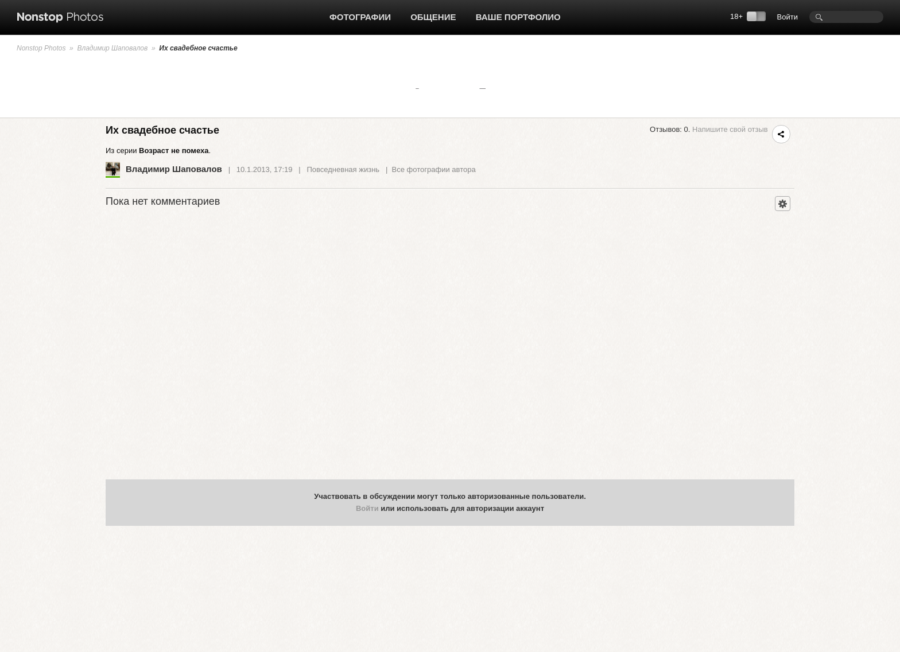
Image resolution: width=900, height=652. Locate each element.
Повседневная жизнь (343, 169)
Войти (787, 17)
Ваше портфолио (518, 17)
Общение (433, 17)
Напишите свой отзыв (730, 129)
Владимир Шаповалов (112, 48)
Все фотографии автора (434, 169)
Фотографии (360, 17)
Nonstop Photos (41, 48)
